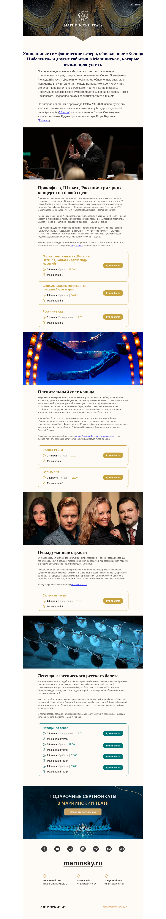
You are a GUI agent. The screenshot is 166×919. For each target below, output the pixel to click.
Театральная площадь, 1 (55, 884)
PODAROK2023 (79, 584)
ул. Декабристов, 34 (86, 884)
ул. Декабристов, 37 (114, 884)
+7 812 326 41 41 (52, 907)
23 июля (64, 112)
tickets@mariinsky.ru (115, 907)
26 (71, 245)
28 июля (79, 245)
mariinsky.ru (82, 863)
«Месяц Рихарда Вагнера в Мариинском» (93, 436)
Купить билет (113, 265)
